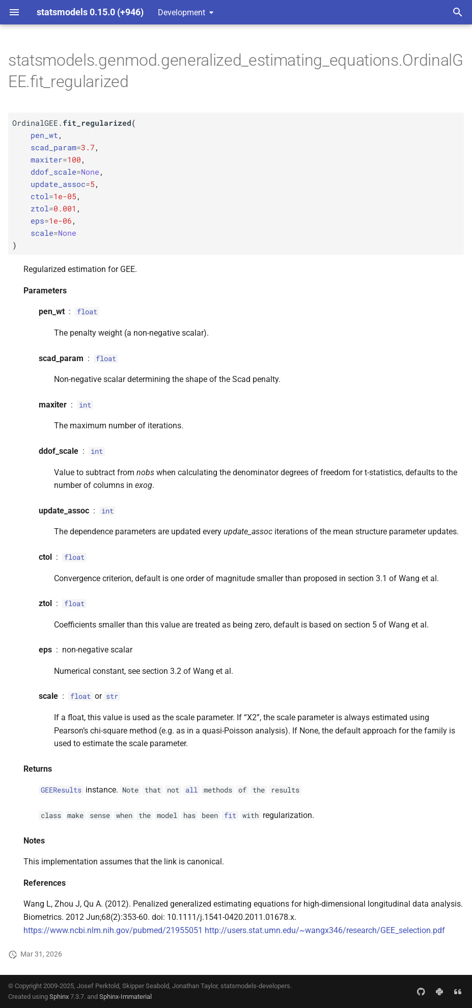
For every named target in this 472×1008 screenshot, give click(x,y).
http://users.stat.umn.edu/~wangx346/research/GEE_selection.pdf (325, 930)
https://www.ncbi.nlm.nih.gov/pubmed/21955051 (113, 930)
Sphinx (59, 996)
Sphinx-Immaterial (125, 996)
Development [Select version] (181, 12)
